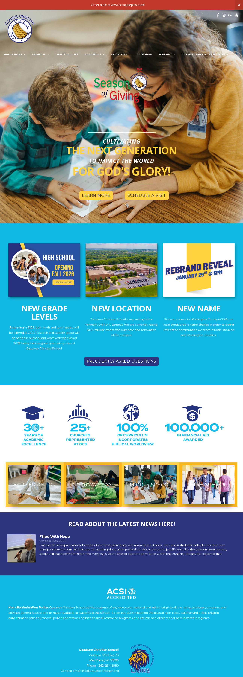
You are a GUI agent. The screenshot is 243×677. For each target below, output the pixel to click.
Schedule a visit (147, 195)
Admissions (14, 54)
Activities (120, 54)
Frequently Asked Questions (121, 361)
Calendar (144, 54)
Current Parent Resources (205, 54)
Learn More (96, 195)
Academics (94, 54)
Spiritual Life (67, 54)
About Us (41, 54)
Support (167, 54)
